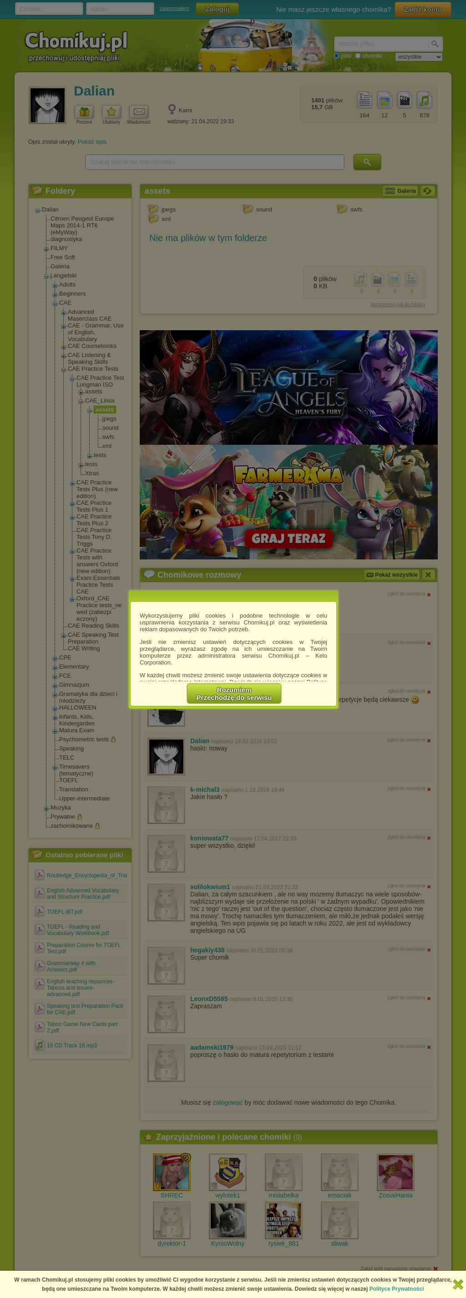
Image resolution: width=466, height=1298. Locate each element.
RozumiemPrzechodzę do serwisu (234, 693)
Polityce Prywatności (397, 1289)
